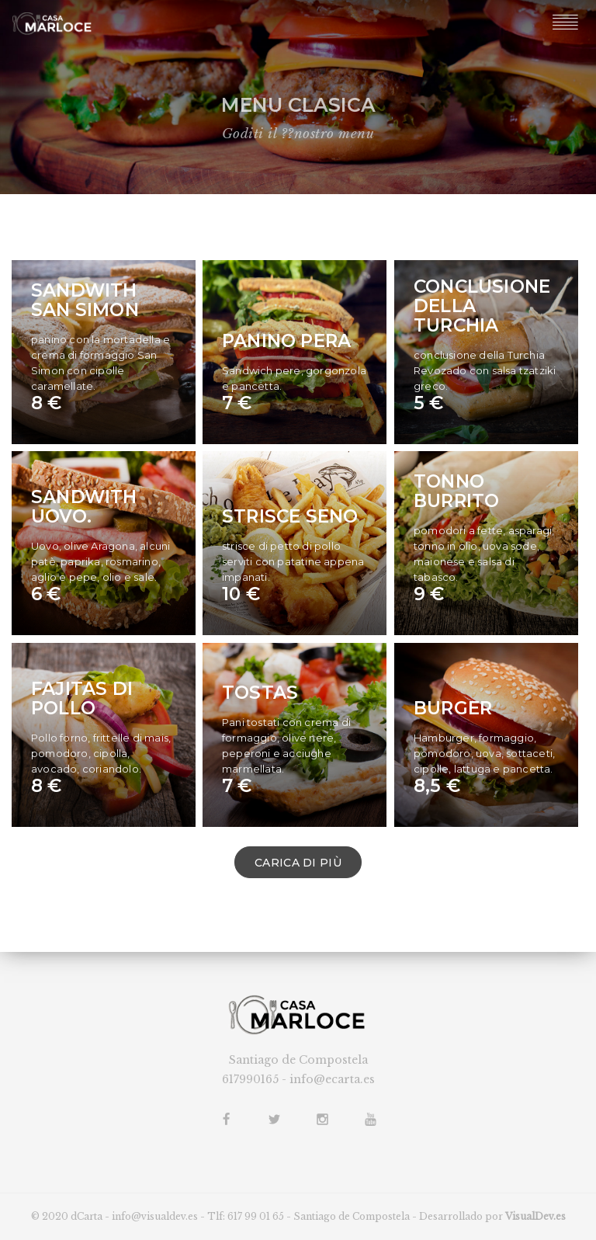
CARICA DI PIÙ (298, 863)
